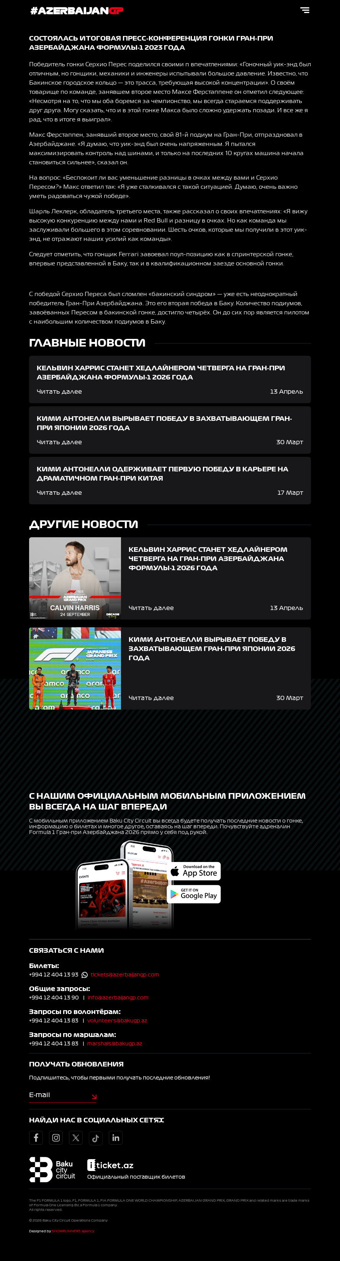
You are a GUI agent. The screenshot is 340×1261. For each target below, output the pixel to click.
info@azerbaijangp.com (118, 998)
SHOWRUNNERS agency (73, 1231)
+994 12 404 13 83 (53, 1021)
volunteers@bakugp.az (117, 1021)
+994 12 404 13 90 (54, 998)
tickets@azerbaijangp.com (125, 975)
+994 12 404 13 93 (53, 975)
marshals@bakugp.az (114, 1044)
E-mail (39, 1095)
